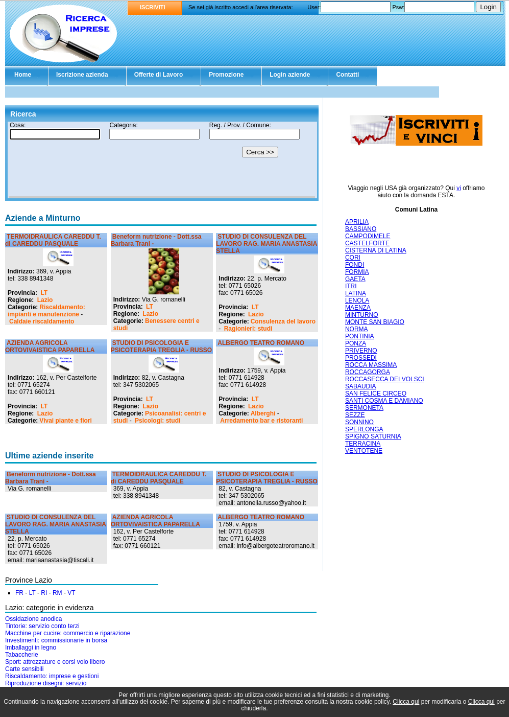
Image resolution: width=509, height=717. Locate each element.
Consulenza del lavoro (283, 321)
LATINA (355, 293)
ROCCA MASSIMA (371, 364)
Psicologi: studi (157, 420)
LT (43, 292)
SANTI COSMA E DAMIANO (384, 400)
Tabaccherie (21, 654)
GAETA (355, 279)
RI (44, 592)
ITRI (351, 286)
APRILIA (357, 221)
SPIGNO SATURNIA (373, 436)
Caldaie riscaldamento (41, 321)
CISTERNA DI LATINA (375, 250)
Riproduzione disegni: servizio (45, 683)
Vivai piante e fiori (65, 420)
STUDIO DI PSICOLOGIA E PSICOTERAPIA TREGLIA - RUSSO (161, 346)
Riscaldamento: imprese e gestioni (52, 676)
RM (57, 592)
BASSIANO (360, 229)
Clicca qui (406, 701)
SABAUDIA (360, 386)
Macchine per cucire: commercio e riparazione (67, 633)
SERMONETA (364, 407)
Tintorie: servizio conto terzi (42, 626)
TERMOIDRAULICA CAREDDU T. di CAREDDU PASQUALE (53, 240)
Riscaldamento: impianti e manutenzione (46, 311)
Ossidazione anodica (33, 618)
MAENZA (358, 307)
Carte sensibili (24, 669)
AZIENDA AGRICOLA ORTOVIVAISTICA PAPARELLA (49, 346)
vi (458, 188)
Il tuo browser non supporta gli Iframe (162, 160)
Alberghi (263, 413)
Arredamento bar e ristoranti (261, 420)
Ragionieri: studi (248, 328)
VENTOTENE (363, 450)
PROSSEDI (361, 357)
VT (71, 592)
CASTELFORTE (367, 243)
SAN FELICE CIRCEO (375, 393)
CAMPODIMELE (368, 236)
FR (19, 592)
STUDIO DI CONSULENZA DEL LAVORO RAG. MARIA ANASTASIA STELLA (266, 244)
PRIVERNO (361, 350)
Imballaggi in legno (30, 647)
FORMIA (357, 271)
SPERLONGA (364, 429)
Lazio (45, 300)
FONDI (354, 264)
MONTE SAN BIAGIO (374, 322)
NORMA (356, 329)
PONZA (355, 343)
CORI (352, 257)
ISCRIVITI (152, 7)
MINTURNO (361, 314)
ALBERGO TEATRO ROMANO (260, 342)
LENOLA (357, 300)
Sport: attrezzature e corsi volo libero (55, 661)
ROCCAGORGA (367, 372)
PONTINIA (359, 336)
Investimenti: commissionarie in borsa (56, 640)
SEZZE (355, 415)
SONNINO (359, 422)
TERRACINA (362, 443)
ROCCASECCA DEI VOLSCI (384, 379)
